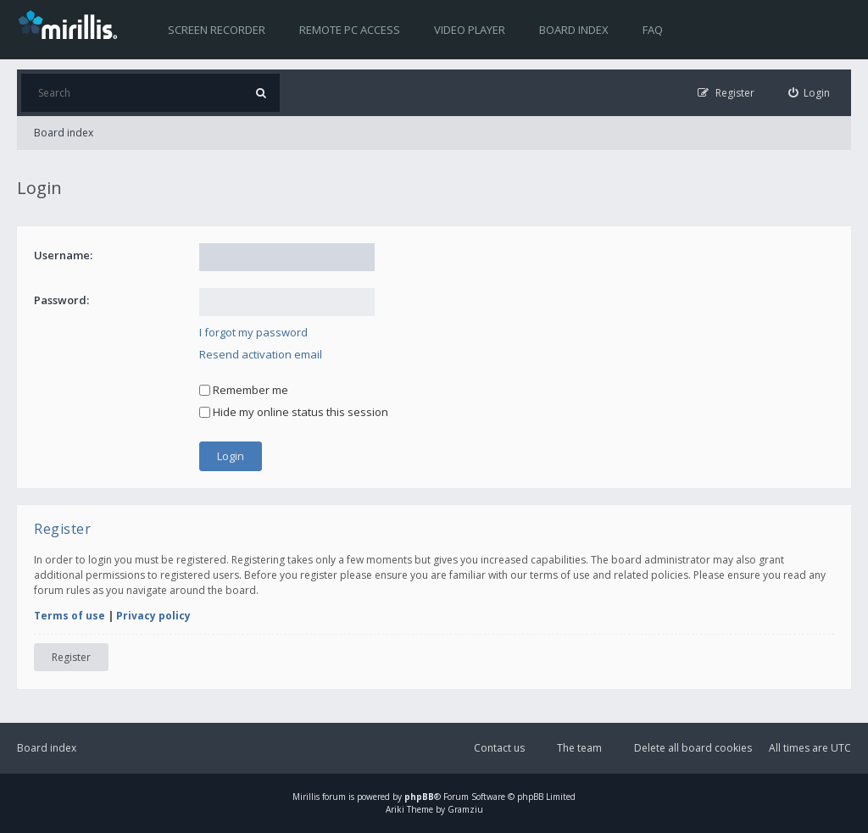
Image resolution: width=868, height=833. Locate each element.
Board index (574, 29)
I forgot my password (253, 332)
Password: (61, 300)
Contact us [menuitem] (499, 748)
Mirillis (306, 796)
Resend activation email (260, 354)
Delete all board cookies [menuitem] (693, 748)
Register (71, 657)
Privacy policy (153, 615)
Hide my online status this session (293, 411)
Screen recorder (216, 29)
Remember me (243, 389)
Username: (63, 255)
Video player (469, 29)
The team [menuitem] (579, 748)
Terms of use (69, 615)
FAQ (653, 29)
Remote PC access (349, 29)
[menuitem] (809, 93)
